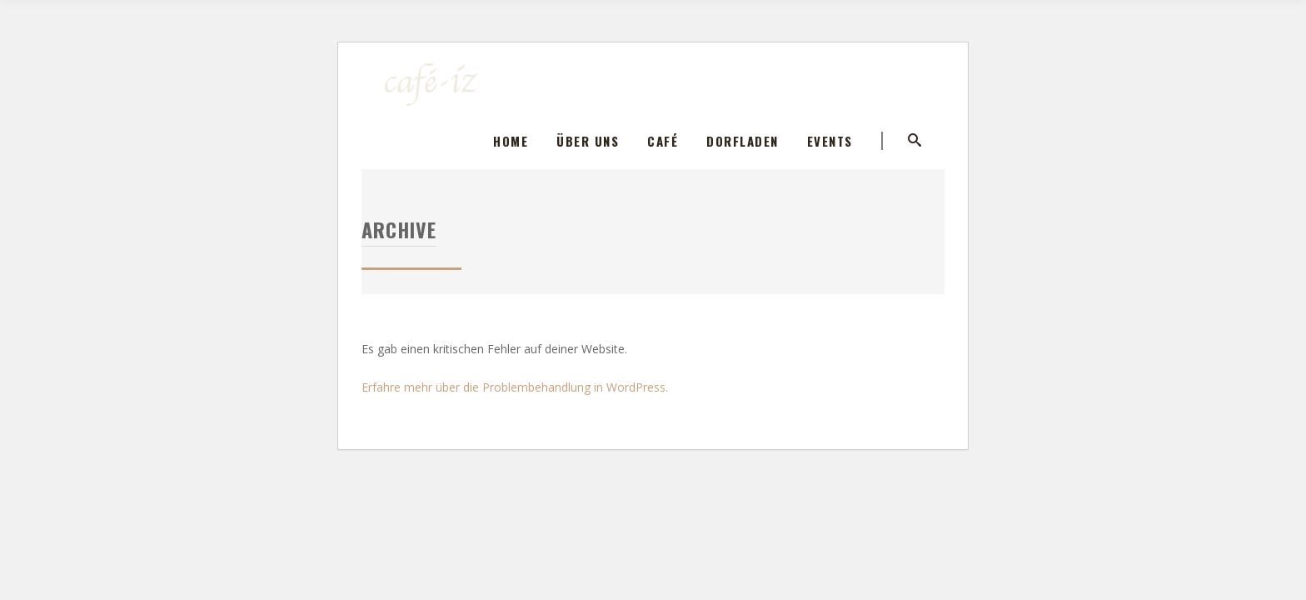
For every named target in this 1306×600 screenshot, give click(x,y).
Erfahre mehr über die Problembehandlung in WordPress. (514, 387)
